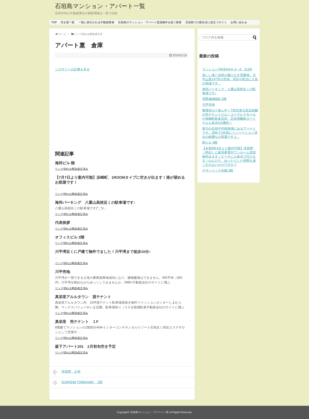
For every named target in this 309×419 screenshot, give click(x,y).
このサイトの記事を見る (72, 69)
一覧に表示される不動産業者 (96, 22)
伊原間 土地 (66, 372)
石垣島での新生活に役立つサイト (206, 22)
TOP (54, 22)
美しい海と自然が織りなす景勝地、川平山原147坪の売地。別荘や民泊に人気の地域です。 (230, 79)
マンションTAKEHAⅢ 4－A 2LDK (227, 69)
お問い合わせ (239, 22)
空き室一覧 (67, 22)
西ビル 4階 (209, 142)
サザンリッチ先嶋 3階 (217, 170)
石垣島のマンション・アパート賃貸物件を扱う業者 (149, 22)
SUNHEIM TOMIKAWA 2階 (77, 383)
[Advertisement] (122, 111)
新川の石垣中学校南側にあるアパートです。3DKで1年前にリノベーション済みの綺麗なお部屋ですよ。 (229, 132)
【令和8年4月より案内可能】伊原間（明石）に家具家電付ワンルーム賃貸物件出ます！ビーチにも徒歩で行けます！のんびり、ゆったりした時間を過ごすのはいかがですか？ (229, 156)
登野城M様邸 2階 (214, 99)
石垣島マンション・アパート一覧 (100, 6)
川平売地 (208, 104)
